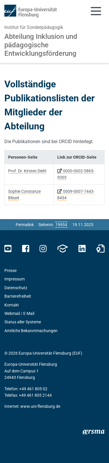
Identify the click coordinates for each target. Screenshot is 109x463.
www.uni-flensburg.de (40, 406)
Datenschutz (15, 287)
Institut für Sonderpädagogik (33, 27)
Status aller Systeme (22, 322)
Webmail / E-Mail (19, 313)
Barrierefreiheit (17, 296)
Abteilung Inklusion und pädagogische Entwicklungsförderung (40, 45)
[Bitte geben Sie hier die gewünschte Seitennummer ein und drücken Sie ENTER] (61, 225)
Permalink (25, 224)
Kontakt (11, 305)
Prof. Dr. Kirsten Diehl (27, 171)
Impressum (14, 279)
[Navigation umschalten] (96, 11)
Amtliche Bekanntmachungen (31, 330)
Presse (10, 270)
